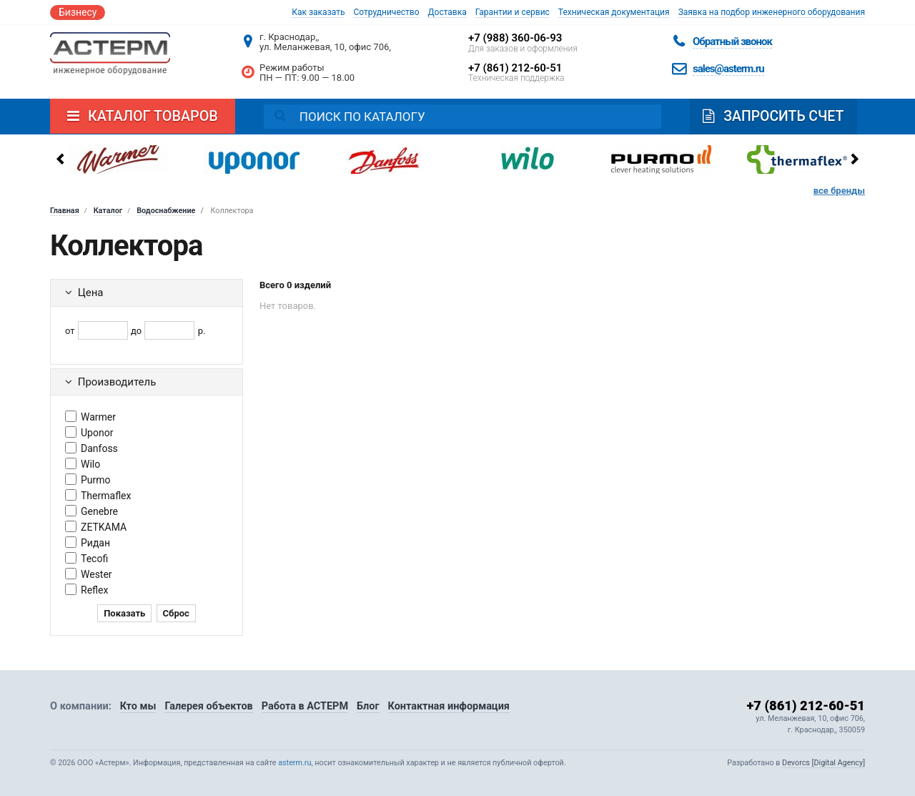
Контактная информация (451, 705)
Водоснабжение (166, 210)
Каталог (108, 210)
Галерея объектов (209, 705)
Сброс (176, 613)
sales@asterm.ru (728, 68)
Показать (124, 613)
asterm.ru (294, 762)
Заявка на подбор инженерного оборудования (771, 12)
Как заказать (318, 12)
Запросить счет (774, 116)
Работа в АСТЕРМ (306, 705)
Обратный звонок (732, 41)
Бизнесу (78, 12)
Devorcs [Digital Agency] (823, 762)
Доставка (447, 12)
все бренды (839, 190)
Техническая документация (614, 12)
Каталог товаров (142, 116)
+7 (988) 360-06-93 (515, 37)
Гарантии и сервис (512, 12)
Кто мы (138, 705)
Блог (370, 705)
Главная (64, 210)
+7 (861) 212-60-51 (515, 68)
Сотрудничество (386, 12)
